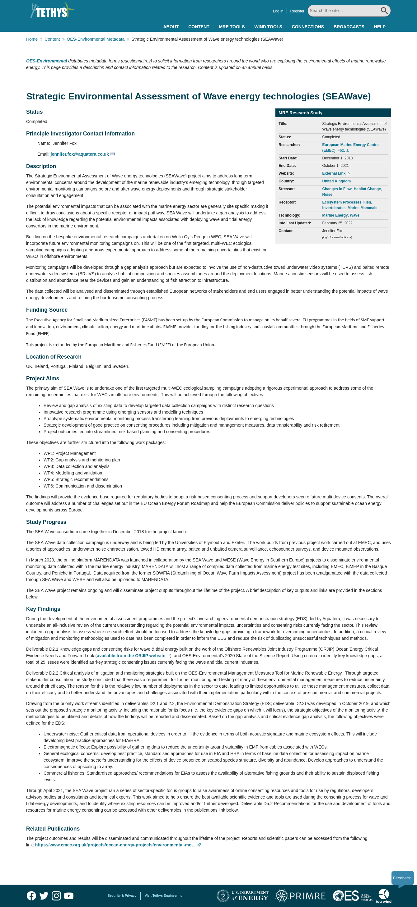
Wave (354, 215)
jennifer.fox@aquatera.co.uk (80, 154)
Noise (327, 194)
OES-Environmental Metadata (95, 39)
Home (32, 39)
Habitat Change (367, 189)
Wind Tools (268, 26)
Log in (278, 11)
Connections (308, 26)
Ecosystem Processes (342, 202)
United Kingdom (336, 181)
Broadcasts (349, 26)
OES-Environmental (46, 60)
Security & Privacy (122, 895)
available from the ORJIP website (131, 655)
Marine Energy (335, 215)
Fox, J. (343, 150)
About (171, 26)
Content (198, 26)
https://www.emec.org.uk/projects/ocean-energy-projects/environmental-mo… (115, 844)
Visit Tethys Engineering (164, 895)
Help (380, 26)
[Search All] (349, 11)
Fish (367, 202)
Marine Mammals (362, 208)
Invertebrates (334, 208)
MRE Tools (232, 26)
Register (297, 11)
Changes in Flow (337, 189)
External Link (334, 173)
